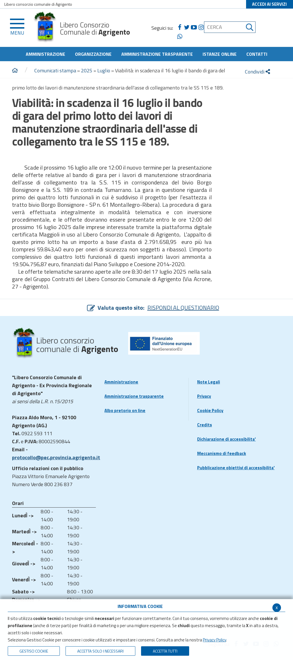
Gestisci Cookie (33, 651)
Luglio (103, 70)
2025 (86, 70)
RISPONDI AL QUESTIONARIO (183, 307)
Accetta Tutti (165, 651)
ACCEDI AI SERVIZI (269, 4)
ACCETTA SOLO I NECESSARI (100, 651)
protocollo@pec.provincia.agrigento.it (56, 457)
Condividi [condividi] (257, 71)
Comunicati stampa (55, 70)
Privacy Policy (214, 640)
